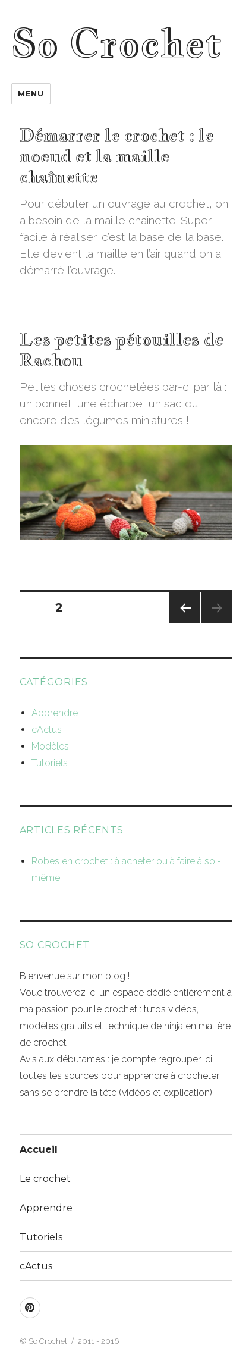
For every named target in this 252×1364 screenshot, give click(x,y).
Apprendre (55, 713)
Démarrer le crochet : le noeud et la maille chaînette (117, 155)
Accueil (39, 1149)
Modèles (50, 746)
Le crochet (45, 1178)
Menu (30, 93)
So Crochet (116, 43)
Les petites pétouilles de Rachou (121, 349)
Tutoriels (50, 763)
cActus (47, 729)
